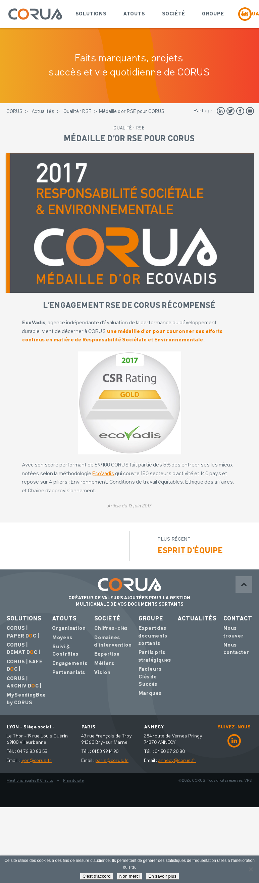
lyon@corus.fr (36, 760)
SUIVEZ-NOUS (234, 727)
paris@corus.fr (112, 760)
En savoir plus (162, 876)
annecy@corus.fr (177, 760)
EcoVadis (103, 474)
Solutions (91, 14)
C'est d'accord (97, 876)
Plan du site (73, 781)
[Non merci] (250, 869)
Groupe (213, 14)
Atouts (134, 14)
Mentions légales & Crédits (30, 781)
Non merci (129, 876)
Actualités (43, 111)
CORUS (15, 111)
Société (173, 14)
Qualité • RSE (78, 111)
